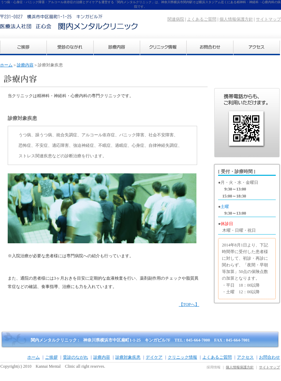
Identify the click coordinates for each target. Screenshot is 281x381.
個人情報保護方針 (236, 19)
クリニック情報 (182, 357)
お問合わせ (269, 357)
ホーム (6, 65)
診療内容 (25, 65)
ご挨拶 (51, 357)
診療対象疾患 (127, 357)
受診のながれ (75, 357)
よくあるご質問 (201, 19)
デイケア (154, 357)
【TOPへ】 (189, 304)
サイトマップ (268, 19)
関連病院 (175, 19)
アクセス (245, 357)
